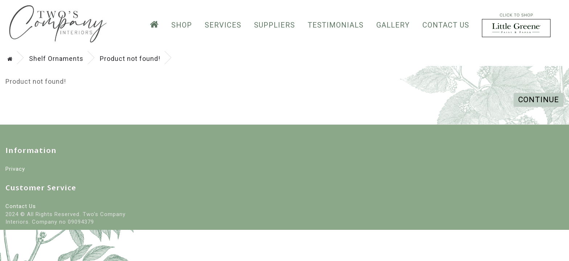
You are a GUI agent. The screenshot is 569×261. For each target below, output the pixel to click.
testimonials (336, 25)
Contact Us (445, 25)
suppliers (274, 25)
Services (223, 25)
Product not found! (130, 58)
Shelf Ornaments (56, 58)
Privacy (15, 169)
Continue (538, 99)
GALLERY (393, 25)
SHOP (181, 25)
